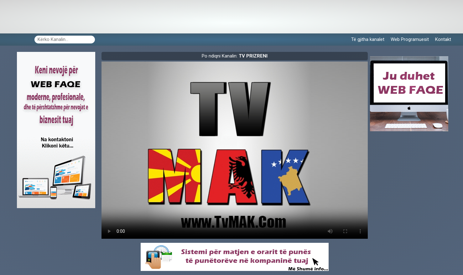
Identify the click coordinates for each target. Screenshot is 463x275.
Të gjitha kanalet (367, 39)
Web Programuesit (410, 39)
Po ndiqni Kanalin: (235, 56)
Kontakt (443, 39)
